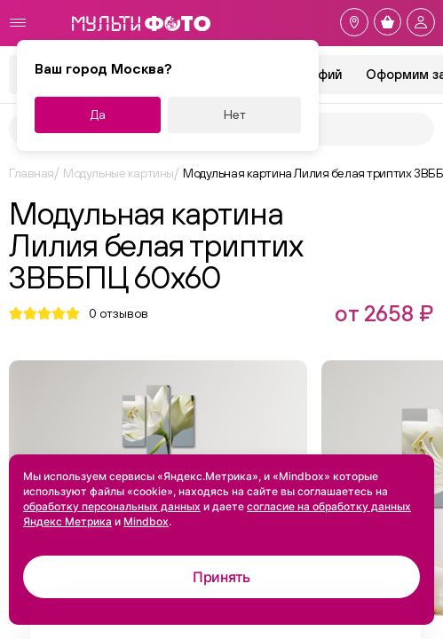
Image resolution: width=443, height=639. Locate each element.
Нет (235, 114)
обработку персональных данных (112, 506)
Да (98, 114)
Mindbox (146, 521)
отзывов (118, 313)
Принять (221, 577)
